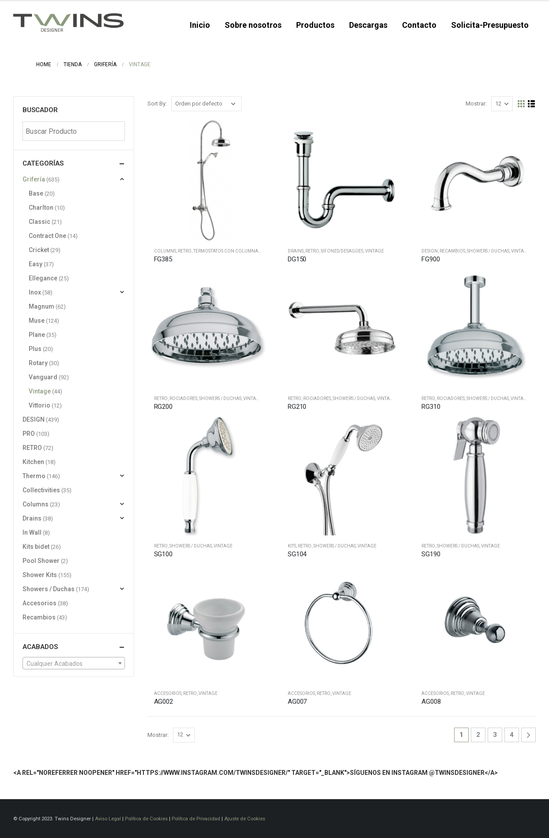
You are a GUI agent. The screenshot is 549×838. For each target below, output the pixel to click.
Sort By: (157, 103)
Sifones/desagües (342, 251)
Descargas (368, 25)
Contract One (47, 235)
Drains (296, 251)
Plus (35, 348)
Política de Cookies (146, 818)
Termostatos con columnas (226, 251)
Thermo (34, 475)
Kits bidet (36, 546)
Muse (37, 320)
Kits (292, 546)
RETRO (185, 251)
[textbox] (73, 663)
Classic (39, 221)
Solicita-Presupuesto (490, 25)
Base (36, 193)
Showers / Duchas (488, 251)
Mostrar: (476, 103)
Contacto (419, 25)
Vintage (374, 251)
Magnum (41, 306)
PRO (29, 433)
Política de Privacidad (196, 818)
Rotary (38, 362)
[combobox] (74, 663)
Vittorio (39, 405)
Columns (165, 251)
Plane (37, 334)
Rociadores (183, 398)
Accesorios (167, 693)
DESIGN (429, 251)
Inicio (200, 25)
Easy (35, 264)
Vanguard (43, 377)
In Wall (32, 532)
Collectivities (41, 490)
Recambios (452, 251)
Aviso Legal (108, 818)
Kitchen (33, 461)
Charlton (41, 207)
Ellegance (43, 278)
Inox (35, 292)
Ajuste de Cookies (244, 818)
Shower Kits (40, 574)
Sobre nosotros (253, 25)
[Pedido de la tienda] (206, 103)
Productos (315, 25)
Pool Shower (41, 560)
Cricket (39, 249)
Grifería (34, 179)
